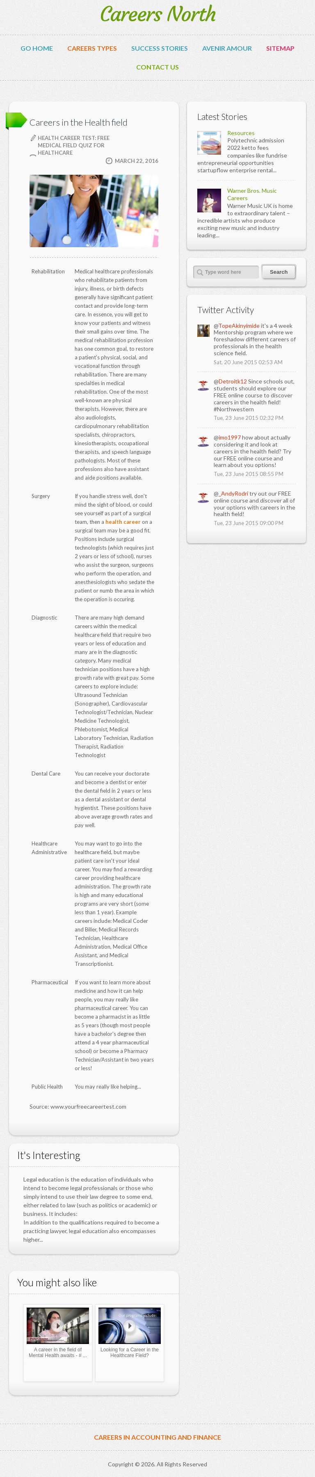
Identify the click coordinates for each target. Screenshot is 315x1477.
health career (123, 522)
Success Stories (159, 48)
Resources (241, 132)
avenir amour (227, 48)
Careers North (157, 14)
